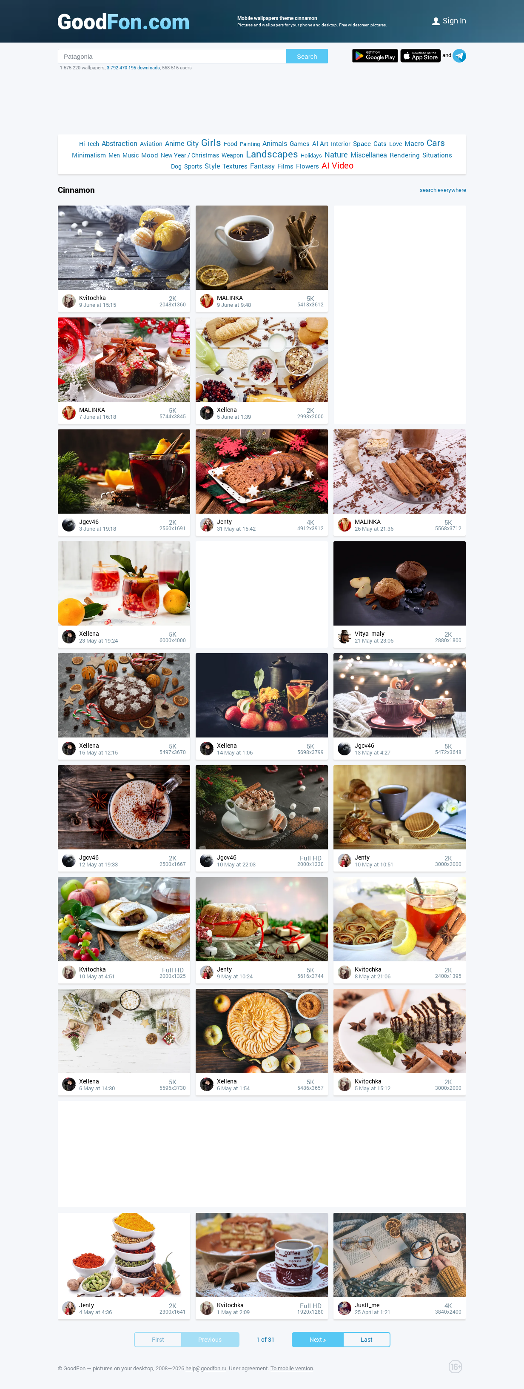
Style (212, 165)
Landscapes (272, 154)
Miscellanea (368, 154)
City (193, 143)
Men (114, 155)
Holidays (311, 155)
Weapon (232, 155)
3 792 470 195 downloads (133, 67)
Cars (436, 143)
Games (300, 143)
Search (307, 56)
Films (285, 166)
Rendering (405, 155)
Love (395, 144)
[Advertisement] (262, 102)
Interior (340, 144)
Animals (274, 143)
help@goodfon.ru (205, 1368)
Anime (174, 143)
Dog (176, 166)
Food (230, 144)
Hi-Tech (89, 144)
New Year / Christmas (190, 155)
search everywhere (443, 190)
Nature (336, 155)
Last (367, 1339)
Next (318, 1339)
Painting (250, 144)
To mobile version (292, 1368)
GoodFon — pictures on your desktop (108, 1368)
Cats (380, 143)
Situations (437, 155)
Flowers (307, 166)
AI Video (337, 165)
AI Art (320, 143)
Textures (235, 166)
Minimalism (89, 155)
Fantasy (262, 165)
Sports (193, 166)
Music (130, 155)
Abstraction (119, 143)
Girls (211, 142)
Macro (414, 143)
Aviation (151, 144)
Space (362, 143)
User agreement (248, 1368)
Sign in (449, 20)
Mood (149, 155)
